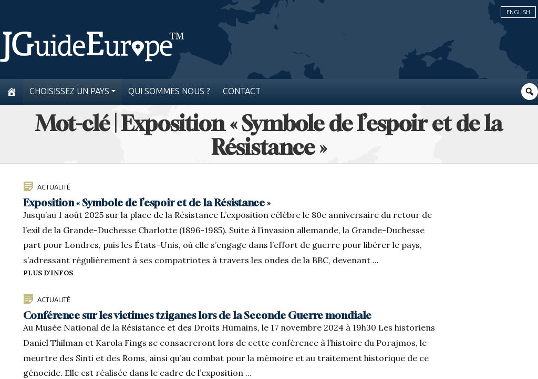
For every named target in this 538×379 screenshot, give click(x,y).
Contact (242, 91)
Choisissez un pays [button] (69, 91)
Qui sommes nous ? (169, 91)
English (518, 12)
